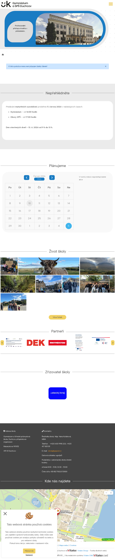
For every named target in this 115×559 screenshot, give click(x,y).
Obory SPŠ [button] (15, 117)
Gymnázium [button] (15, 112)
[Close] (106, 66)
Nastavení (29, 555)
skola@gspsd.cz (54, 451)
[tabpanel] (69, 29)
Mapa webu (63, 545)
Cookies (73, 545)
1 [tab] (69, 43)
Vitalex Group (82, 551)
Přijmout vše (29, 551)
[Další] (112, 342)
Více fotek (57, 317)
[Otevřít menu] (111, 4)
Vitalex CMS (88, 556)
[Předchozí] (2, 342)
